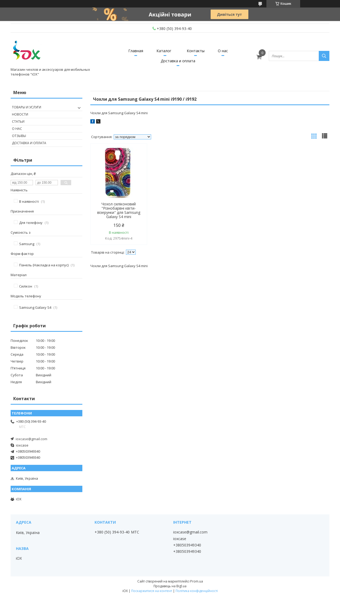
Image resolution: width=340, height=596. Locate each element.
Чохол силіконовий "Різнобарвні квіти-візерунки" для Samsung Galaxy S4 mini (118, 210)
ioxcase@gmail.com (31, 439)
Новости (20, 114)
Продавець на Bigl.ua (170, 586)
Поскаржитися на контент (151, 591)
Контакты (196, 50)
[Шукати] (324, 56)
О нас (223, 50)
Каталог (163, 50)
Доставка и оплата (178, 60)
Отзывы (19, 136)
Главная (135, 50)
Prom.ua (196, 581)
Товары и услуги (26, 107)
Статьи (18, 121)
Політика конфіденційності (197, 591)
